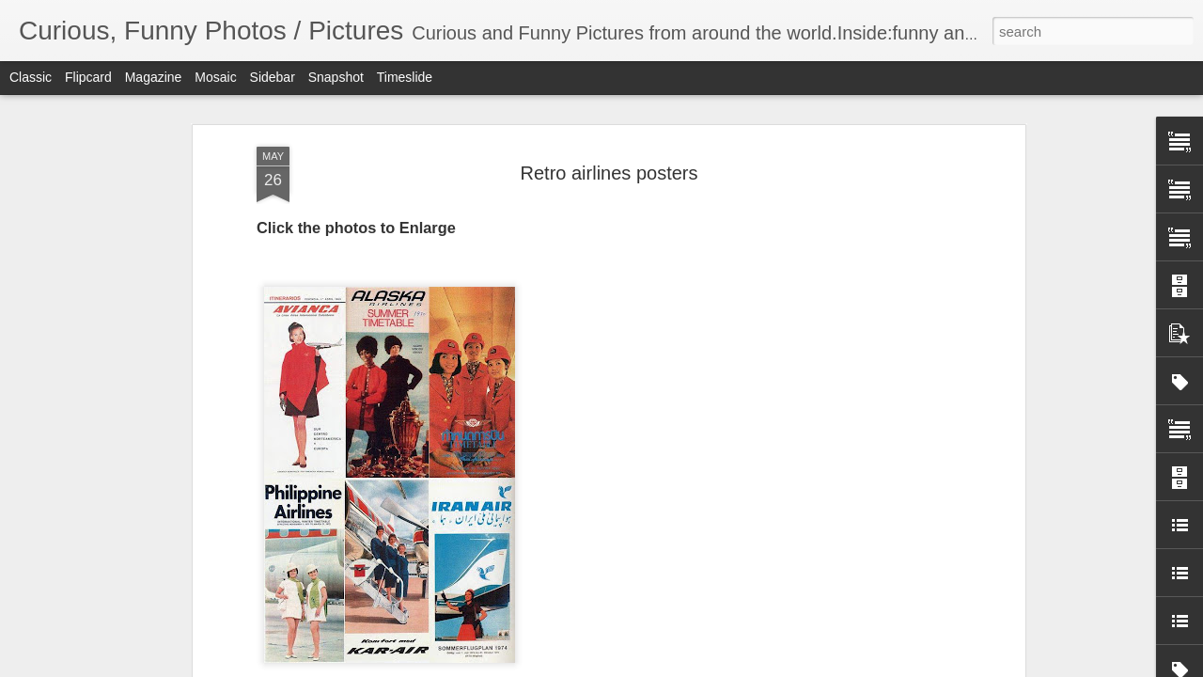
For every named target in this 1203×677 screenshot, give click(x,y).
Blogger (660, 666)
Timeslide (404, 77)
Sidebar (272, 77)
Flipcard (88, 77)
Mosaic (215, 77)
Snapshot (336, 77)
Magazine (153, 77)
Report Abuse (715, 666)
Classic (30, 77)
